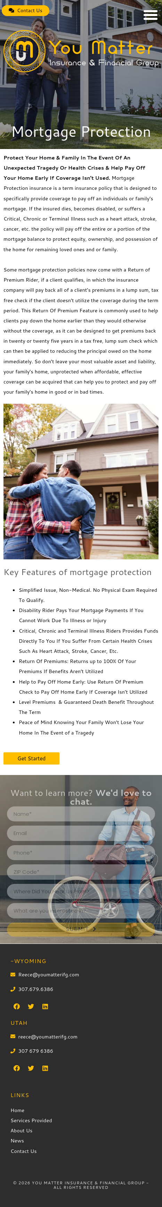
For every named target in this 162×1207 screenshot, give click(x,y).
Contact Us (23, 1151)
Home (17, 1110)
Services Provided (31, 1120)
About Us (21, 1130)
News (17, 1140)
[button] (25, 10)
